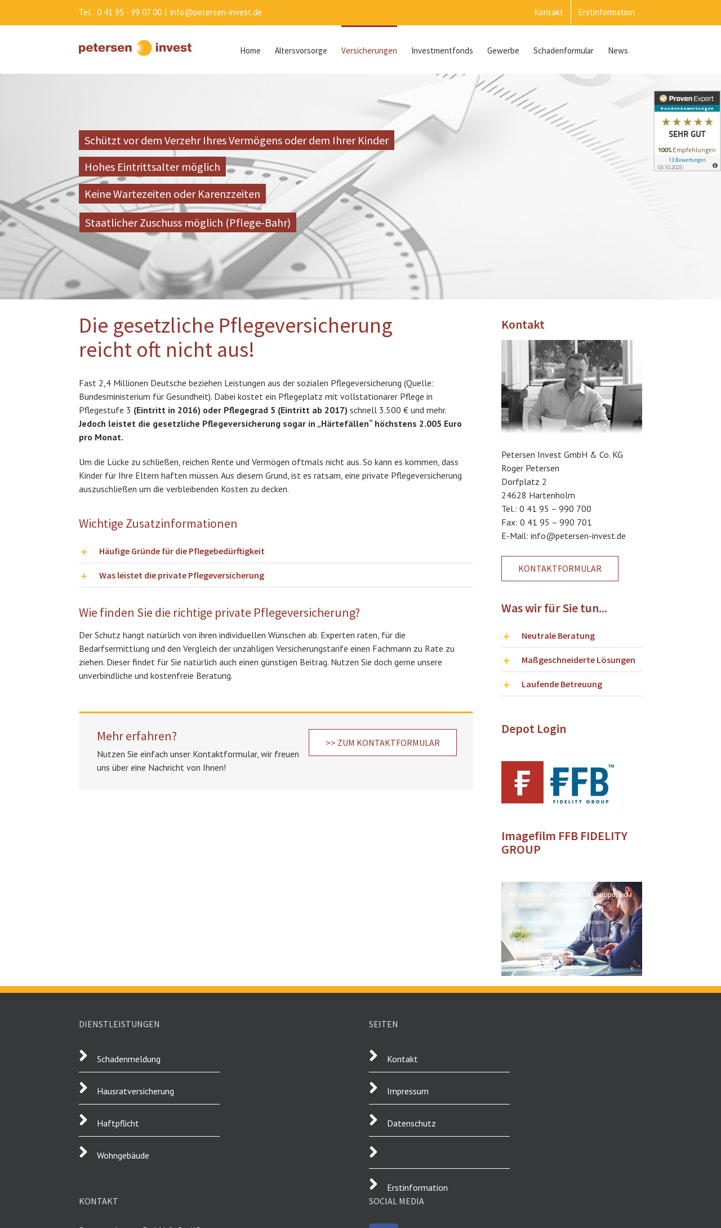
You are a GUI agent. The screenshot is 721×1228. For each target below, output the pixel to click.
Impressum (408, 1091)
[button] (276, 551)
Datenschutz (411, 1123)
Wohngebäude (123, 1155)
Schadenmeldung (129, 1058)
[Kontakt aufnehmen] (559, 568)
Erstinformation (417, 1187)
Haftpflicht (119, 1123)
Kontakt (402, 1058)
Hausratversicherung (135, 1091)
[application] (571, 921)
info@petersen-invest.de (216, 12)
